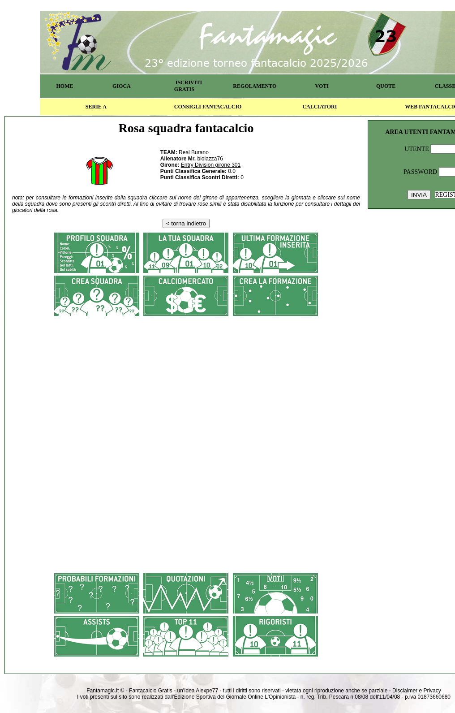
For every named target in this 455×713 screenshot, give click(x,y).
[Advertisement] (186, 383)
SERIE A (96, 107)
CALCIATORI (319, 107)
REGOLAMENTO (254, 86)
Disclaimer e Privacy (416, 690)
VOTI (322, 86)
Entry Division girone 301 (210, 165)
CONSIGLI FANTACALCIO (208, 107)
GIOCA (121, 86)
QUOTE (385, 86)
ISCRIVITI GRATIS (188, 85)
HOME (64, 86)
